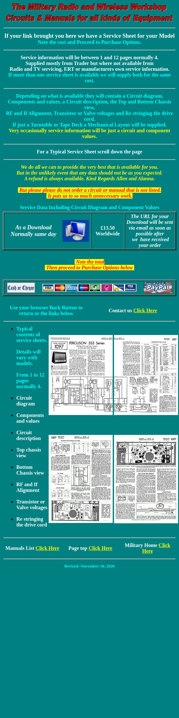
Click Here (145, 310)
